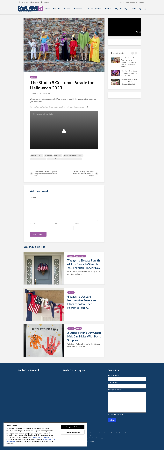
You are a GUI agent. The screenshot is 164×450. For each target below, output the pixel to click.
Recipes (67, 9)
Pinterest (45, 2)
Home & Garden (94, 9)
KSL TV (122, 2)
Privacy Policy (87, 438)
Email (55, 224)
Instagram (23, 2)
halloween (57, 156)
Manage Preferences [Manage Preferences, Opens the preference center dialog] (73, 432)
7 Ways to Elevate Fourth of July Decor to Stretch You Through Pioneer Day (83, 264)
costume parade (36, 156)
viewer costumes (54, 159)
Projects (56, 9)
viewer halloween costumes (71, 159)
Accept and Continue (73, 427)
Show (47, 9)
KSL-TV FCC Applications (96, 435)
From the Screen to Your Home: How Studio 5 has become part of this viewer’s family (128, 62)
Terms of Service (96, 438)
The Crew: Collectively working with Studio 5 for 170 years (129, 73)
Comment (33, 197)
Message (114, 390)
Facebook (35, 2)
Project (78, 328)
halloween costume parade (73, 156)
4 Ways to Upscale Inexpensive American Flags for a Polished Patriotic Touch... (81, 302)
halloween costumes (38, 159)
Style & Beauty (121, 9)
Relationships (79, 9)
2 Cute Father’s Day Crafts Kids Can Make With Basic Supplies (84, 336)
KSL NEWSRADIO (131, 2)
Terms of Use (36, 437)
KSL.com (142, 2)
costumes (48, 156)
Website (77, 224)
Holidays (107, 9)
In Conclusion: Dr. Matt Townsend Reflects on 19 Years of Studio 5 (129, 82)
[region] (45, 434)
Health (133, 9)
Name (32, 224)
